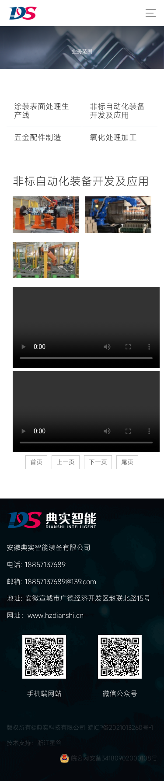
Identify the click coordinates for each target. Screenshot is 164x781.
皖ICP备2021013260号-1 (120, 727)
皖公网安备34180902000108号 (114, 758)
